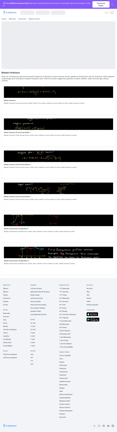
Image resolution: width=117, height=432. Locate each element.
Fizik (4, 320)
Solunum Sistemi (64, 407)
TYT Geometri (63, 292)
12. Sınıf (33, 323)
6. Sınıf (33, 342)
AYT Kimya (62, 308)
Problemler (62, 375)
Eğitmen (5, 292)
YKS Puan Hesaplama (10, 354)
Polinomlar (62, 368)
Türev (61, 359)
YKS (32, 354)
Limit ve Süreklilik (65, 355)
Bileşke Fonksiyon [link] (34, 19)
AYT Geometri (63, 301)
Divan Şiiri (62, 417)
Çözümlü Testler (36, 311)
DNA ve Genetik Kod (65, 394)
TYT (32, 361)
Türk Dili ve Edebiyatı (10, 329)
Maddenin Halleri (64, 401)
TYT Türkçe (63, 295)
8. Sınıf (33, 336)
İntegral (61, 362)
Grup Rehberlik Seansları (38, 314)
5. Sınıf (33, 346)
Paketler (5, 301)
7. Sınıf (33, 339)
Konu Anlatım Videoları (38, 308)
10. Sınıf (33, 329)
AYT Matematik (64, 298)
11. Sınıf (33, 326)
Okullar (5, 295)
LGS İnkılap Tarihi (64, 334)
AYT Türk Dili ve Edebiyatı (67, 314)
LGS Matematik (64, 324)
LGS (32, 364)
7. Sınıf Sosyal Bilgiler (66, 347)
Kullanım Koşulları (92, 305)
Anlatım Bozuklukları (66, 410)
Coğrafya (6, 336)
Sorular (5, 305)
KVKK (88, 301)
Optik (61, 391)
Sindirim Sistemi (64, 404)
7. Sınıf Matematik (65, 337)
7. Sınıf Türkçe (63, 340)
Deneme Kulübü (36, 301)
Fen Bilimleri (7, 339)
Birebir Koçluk (35, 295)
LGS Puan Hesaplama (10, 357)
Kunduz (4, 19)
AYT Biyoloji (63, 311)
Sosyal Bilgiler (7, 346)
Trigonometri (63, 378)
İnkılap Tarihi (7, 342)
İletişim (89, 298)
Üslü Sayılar (63, 365)
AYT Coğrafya (63, 318)
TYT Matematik (64, 288)
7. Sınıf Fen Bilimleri (65, 343)
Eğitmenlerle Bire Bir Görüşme (40, 292)
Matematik (12, 19)
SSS (88, 295)
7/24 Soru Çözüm (36, 288)
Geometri (6, 316)
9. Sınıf (33, 333)
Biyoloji (5, 326)
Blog (88, 292)
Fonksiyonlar (22, 19)
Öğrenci (5, 288)
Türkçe (5, 333)
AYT (32, 357)
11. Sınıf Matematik (65, 321)
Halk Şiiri (62, 414)
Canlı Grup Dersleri (37, 298)
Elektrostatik (63, 385)
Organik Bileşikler (65, 397)
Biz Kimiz (90, 288)
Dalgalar (62, 388)
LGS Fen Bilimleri (64, 330)
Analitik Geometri (65, 381)
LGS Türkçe (63, 327)
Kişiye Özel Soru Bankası (38, 305)
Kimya (5, 323)
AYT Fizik (62, 305)
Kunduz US (6, 298)
